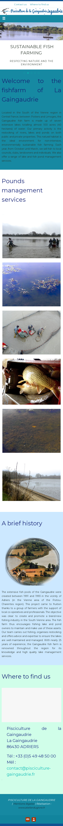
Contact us (20, 4)
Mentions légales (23, 803)
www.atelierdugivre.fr (31, 807)
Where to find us (39, 4)
